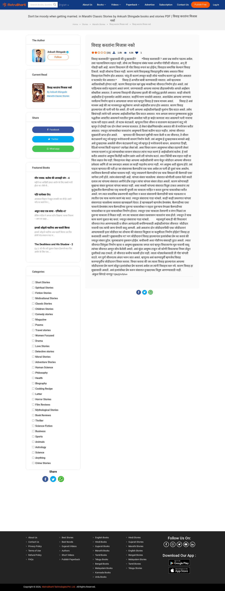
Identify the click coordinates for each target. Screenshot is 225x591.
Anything (40, 457)
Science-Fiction (43, 425)
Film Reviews (42, 404)
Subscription (165, 4)
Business (40, 431)
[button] (55, 5)
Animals (40, 441)
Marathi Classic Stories (58, 96)
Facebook (53, 129)
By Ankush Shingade (57, 92)
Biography (41, 383)
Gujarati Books (102, 546)
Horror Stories (43, 399)
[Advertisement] (53, 509)
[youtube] (186, 544)
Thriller (39, 420)
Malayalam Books (103, 568)
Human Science (44, 367)
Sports (39, 436)
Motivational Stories (46, 298)
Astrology (40, 447)
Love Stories (42, 346)
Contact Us (183, 4)
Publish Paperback (71, 559)
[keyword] (43, 5)
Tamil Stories (134, 564)
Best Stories (67, 537)
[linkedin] (192, 544)
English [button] (64, 4)
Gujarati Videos (69, 546)
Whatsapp (53, 148)
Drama (39, 340)
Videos (116, 4)
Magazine (40, 319)
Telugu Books (101, 559)
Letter (38, 394)
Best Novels (67, 542)
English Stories (135, 550)
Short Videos (68, 555)
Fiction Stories (43, 293)
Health (39, 378)
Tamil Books (101, 555)
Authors (66, 550)
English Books (102, 537)
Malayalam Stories (137, 559)
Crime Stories (43, 463)
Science (39, 452)
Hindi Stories (134, 537)
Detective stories (44, 351)
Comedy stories (44, 314)
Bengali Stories (135, 555)
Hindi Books (101, 542)
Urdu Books (100, 577)
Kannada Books (103, 572)
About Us (87, 4)
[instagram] (172, 544)
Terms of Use (34, 550)
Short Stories (42, 282)
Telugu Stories (135, 568)
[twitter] (179, 544)
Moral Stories (42, 356)
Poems (39, 324)
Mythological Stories (46, 409)
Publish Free (200, 4)
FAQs (30, 559)
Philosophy (41, 372)
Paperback (133, 4)
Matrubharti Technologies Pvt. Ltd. (59, 587)
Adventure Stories (45, 362)
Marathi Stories (135, 546)
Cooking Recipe (44, 388)
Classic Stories (43, 303)
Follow (58, 57)
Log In (216, 4)
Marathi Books (102, 550)
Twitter (53, 139)
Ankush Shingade (58, 52)
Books (102, 4)
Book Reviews (43, 415)
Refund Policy (35, 555)
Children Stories (44, 308)
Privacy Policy (35, 546)
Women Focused (44, 335)
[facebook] (166, 544)
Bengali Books (102, 564)
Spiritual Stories (44, 287)
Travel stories (43, 330)
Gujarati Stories (135, 542)
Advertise (150, 4)
